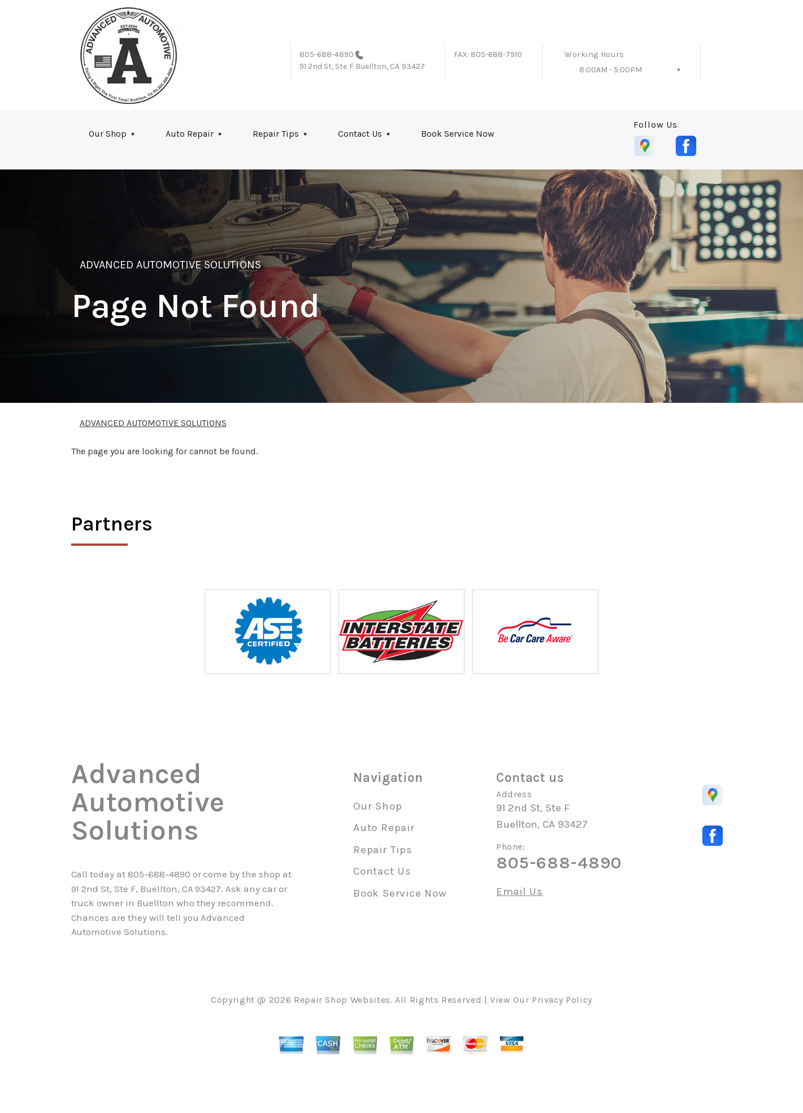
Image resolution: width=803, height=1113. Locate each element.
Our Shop (108, 133)
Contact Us (360, 133)
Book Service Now (457, 133)
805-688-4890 (327, 54)
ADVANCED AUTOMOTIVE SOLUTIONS (170, 264)
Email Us (519, 891)
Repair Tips (276, 133)
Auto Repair (190, 133)
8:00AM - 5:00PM (610, 70)
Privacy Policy (562, 999)
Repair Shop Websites (342, 999)
